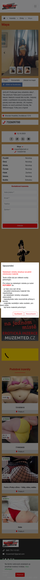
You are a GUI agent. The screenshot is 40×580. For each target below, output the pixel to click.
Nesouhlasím (31, 314)
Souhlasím (18, 314)
